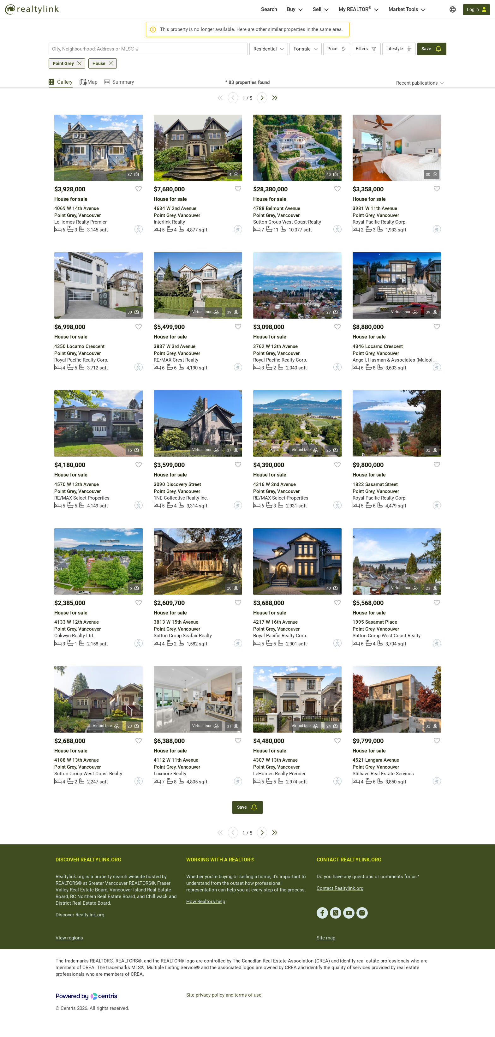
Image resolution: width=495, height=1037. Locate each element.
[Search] (269, 9)
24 (332, 726)
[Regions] (452, 9)
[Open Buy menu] (300, 9)
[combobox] (148, 49)
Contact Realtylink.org (340, 888)
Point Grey (63, 63)
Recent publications (417, 83)
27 (332, 312)
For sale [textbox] (302, 49)
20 (233, 588)
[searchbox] (144, 48)
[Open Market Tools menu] (423, 9)
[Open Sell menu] (326, 9)
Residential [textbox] (265, 49)
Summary (123, 82)
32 (432, 450)
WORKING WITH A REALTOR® (220, 860)
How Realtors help (205, 901)
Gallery (65, 82)
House (98, 63)
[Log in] (476, 9)
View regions (69, 938)
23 (432, 588)
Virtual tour (205, 312)
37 (133, 174)
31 (233, 726)
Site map (326, 938)
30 (432, 174)
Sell (317, 9)
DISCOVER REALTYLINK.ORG (88, 860)
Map (92, 82)
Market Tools (403, 9)
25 (332, 450)
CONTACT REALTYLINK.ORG (349, 860)
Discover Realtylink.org (80, 915)
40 (332, 174)
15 (133, 450)
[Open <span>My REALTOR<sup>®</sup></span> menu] (376, 9)
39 (233, 312)
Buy (291, 9)
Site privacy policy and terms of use (223, 995)
